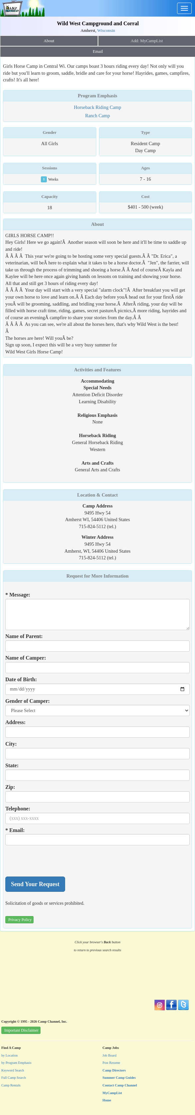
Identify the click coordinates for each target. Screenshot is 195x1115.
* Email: (15, 830)
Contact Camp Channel (120, 1085)
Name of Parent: (24, 636)
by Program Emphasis (16, 1063)
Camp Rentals (11, 1085)
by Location (9, 1055)
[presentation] (55, 861)
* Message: (17, 595)
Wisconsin (106, 30)
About (49, 41)
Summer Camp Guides (119, 1077)
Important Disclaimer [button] (21, 1030)
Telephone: (17, 808)
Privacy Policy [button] (20, 919)
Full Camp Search (13, 1077)
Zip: (10, 787)
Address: (15, 722)
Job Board (110, 1055)
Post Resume (111, 1063)
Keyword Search (12, 1070)
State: (12, 765)
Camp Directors (114, 1070)
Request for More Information (97, 576)
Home (107, 1100)
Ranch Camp (97, 115)
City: (11, 744)
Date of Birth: (21, 679)
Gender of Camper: (27, 701)
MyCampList (112, 1093)
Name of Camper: (25, 658)
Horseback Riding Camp (97, 107)
